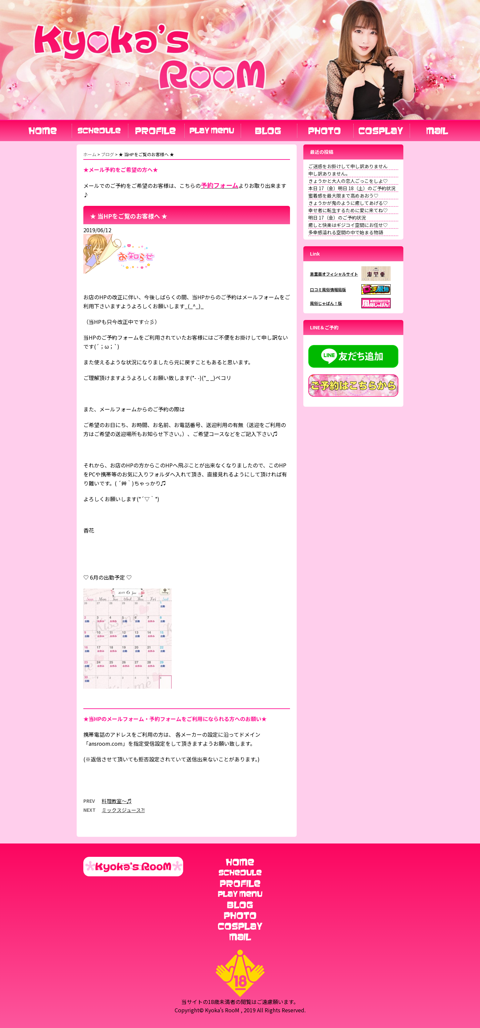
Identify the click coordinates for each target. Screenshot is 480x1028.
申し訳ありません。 (329, 173)
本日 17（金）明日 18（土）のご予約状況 (352, 188)
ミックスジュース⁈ (123, 809)
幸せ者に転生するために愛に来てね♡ (348, 210)
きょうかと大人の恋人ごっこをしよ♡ (348, 181)
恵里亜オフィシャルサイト (334, 274)
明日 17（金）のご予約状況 (337, 217)
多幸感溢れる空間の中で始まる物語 (345, 232)
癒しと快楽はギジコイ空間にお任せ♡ (348, 225)
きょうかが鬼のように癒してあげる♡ (348, 203)
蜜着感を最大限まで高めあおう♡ (343, 195)
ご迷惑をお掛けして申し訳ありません (348, 166)
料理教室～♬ (117, 800)
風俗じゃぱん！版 (326, 303)
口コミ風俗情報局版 (328, 289)
